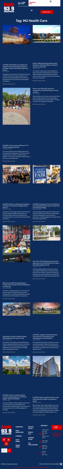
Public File (30, 433)
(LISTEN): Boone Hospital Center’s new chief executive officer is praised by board (46, 399)
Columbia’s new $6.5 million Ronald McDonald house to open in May (14, 337)
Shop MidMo (18, 440)
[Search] (9, 450)
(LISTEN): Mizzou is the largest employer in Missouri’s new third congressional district (16, 206)
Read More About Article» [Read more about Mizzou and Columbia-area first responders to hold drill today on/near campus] (39, 104)
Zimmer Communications (53, 464)
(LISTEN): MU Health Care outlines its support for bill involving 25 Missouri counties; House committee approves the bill (15, 67)
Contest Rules (31, 438)
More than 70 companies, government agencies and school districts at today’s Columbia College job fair (46, 263)
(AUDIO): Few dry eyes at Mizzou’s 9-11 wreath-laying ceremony (16, 146)
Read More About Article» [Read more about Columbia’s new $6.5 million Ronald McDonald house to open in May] (9, 352)
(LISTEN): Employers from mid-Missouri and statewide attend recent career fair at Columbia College (46, 206)
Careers (19, 436)
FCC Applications (32, 444)
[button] (50, 1)
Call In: (22, 3)
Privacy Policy (31, 427)
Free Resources (19, 431)
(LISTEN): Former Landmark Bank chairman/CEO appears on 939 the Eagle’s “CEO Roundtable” (14, 397)
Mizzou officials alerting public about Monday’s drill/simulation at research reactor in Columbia (45, 65)
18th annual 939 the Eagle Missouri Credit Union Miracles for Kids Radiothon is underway (16, 284)
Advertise (19, 427)
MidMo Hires (18, 446)
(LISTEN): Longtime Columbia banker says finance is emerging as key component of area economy (45, 336)
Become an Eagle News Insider (56, 434)
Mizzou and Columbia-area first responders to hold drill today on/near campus (45, 90)
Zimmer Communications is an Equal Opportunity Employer (31, 467)
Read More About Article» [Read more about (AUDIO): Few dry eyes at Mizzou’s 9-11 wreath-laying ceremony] (9, 161)
